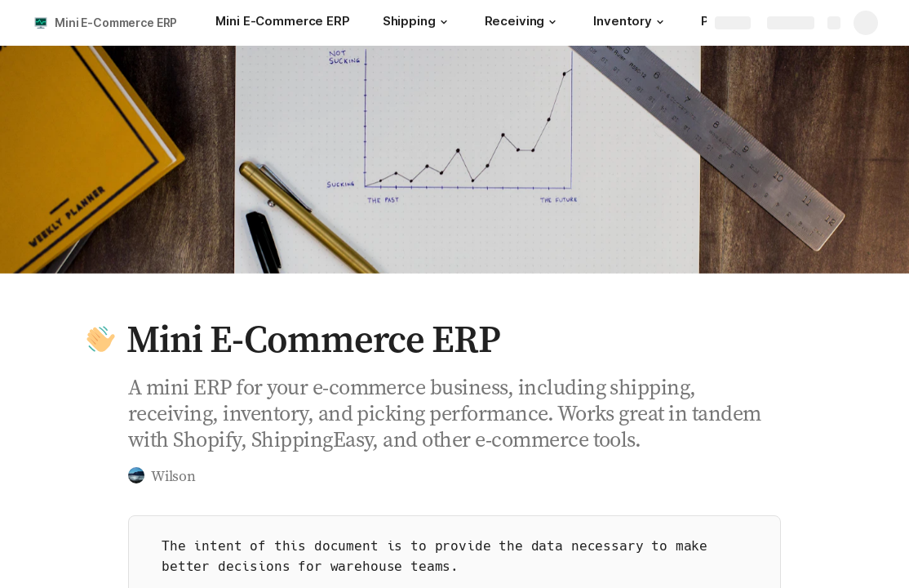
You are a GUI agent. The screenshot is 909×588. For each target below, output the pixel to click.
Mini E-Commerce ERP (116, 22)
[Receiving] (523, 23)
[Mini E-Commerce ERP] (282, 23)
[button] (444, 22)
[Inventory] (631, 23)
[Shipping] (417, 23)
